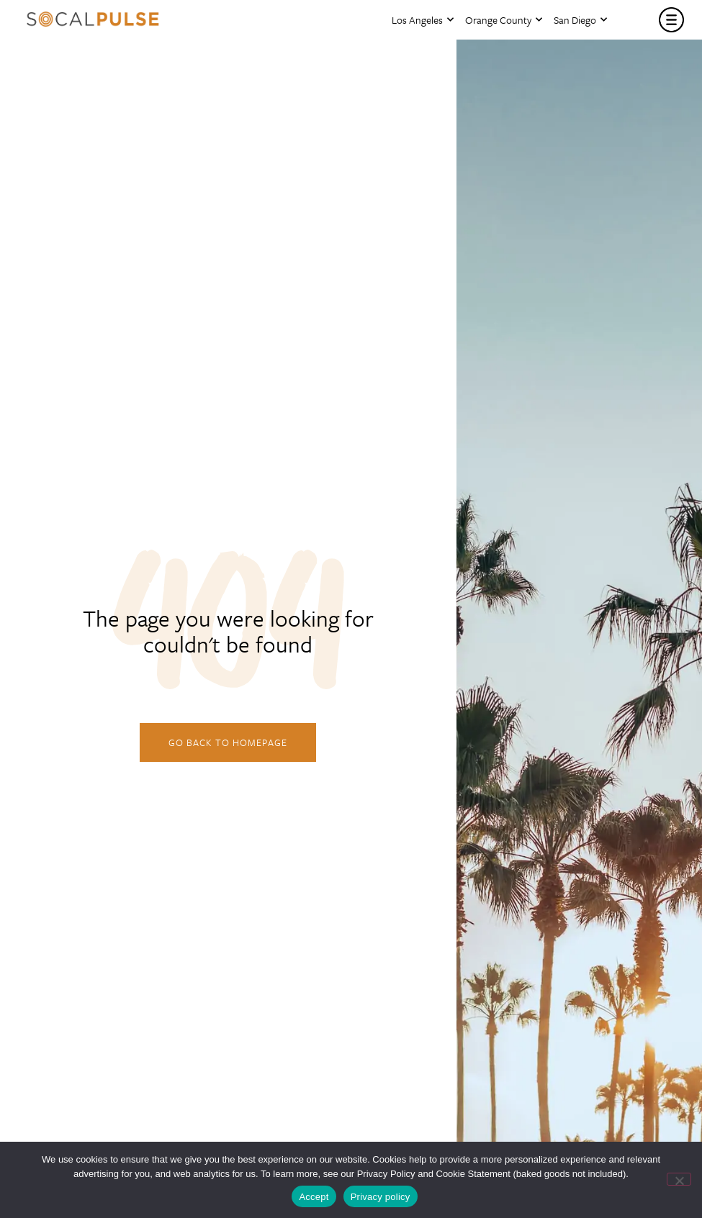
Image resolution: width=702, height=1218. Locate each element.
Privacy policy (380, 1196)
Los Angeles (423, 20)
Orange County (503, 20)
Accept (313, 1196)
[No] (679, 1179)
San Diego (580, 20)
